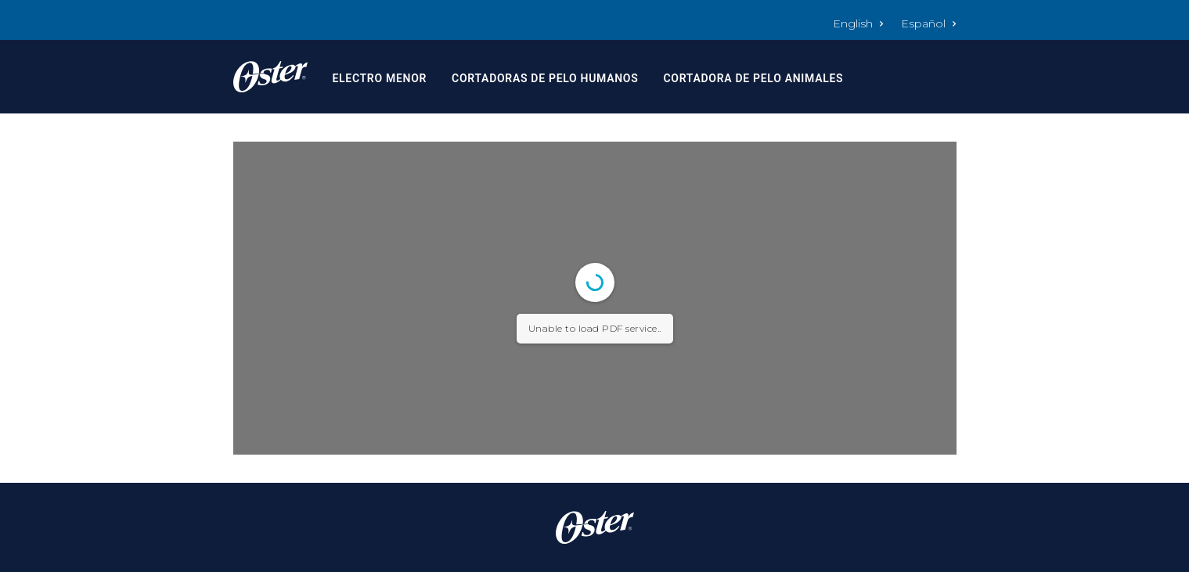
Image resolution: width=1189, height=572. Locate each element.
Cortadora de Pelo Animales (753, 78)
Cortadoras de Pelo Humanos (545, 78)
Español (929, 23)
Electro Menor (379, 78)
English (858, 23)
